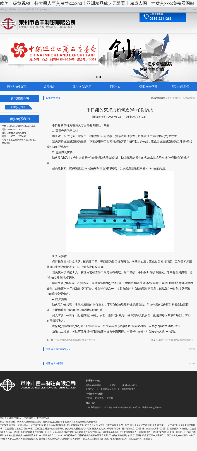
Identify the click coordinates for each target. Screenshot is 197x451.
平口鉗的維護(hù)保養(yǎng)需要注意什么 (75, 340)
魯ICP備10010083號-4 (115, 407)
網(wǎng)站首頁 (16, 86)
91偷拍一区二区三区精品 (179, 432)
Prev (5, 58)
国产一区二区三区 (32, 428)
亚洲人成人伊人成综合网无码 (106, 428)
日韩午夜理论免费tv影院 (117, 425)
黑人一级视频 (138, 432)
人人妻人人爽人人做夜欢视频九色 (21, 439)
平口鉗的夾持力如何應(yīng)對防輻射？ (174, 340)
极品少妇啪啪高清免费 (27, 435)
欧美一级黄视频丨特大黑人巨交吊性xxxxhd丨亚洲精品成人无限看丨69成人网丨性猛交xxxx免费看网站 (97, 3)
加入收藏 (182, 9)
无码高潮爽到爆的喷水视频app (67, 432)
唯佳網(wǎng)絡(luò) (152, 407)
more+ (192, 349)
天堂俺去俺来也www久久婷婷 (53, 439)
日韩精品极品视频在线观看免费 (93, 435)
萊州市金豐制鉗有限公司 (43, 385)
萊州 (93, 407)
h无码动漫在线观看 (56, 425)
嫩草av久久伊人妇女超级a (118, 432)
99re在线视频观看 (75, 425)
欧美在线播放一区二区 (41, 432)
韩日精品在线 (70, 435)
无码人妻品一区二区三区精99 (32, 425)
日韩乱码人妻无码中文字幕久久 (151, 435)
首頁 (169, 98)
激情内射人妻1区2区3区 (157, 428)
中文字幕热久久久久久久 (51, 435)
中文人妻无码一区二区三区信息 (83, 439)
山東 (88, 407)
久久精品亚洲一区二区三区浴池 (168, 425)
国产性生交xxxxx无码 (177, 435)
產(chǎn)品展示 (82, 86)
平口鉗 (89, 398)
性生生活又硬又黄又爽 (141, 425)
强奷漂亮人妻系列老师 (110, 439)
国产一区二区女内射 (156, 432)
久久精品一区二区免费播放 (16, 432)
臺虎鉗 (110, 398)
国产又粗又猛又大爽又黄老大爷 (137, 439)
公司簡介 (49, 86)
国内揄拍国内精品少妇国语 (122, 435)
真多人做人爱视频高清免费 (78, 428)
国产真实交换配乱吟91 (94, 432)
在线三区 (18, 428)
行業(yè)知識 (18, 107)
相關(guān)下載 (147, 86)
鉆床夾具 (99, 398)
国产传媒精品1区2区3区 (133, 428)
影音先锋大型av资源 (95, 425)
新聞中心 (115, 86)
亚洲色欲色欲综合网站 (53, 428)
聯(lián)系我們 (180, 86)
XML (195, 9)
